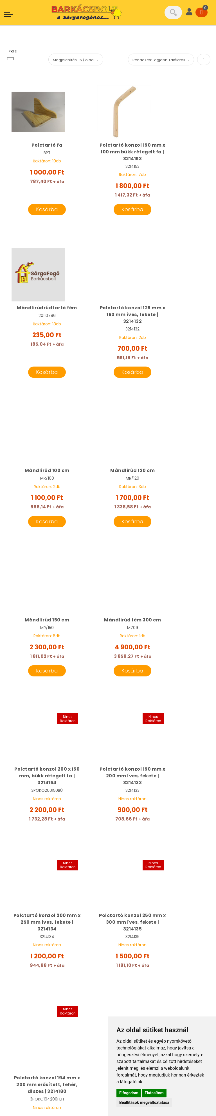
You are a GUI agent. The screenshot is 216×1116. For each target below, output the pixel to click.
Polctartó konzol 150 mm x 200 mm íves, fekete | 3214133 (38, 634)
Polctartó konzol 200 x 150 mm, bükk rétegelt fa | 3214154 (177, 478)
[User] (189, 12)
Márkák (120, 964)
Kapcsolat (124, 1013)
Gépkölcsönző (128, 980)
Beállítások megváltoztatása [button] (144, 1102)
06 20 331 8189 (32, 952)
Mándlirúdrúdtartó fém (177, 148)
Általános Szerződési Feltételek (43, 1054)
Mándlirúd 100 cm (108, 308)
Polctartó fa (38, 145)
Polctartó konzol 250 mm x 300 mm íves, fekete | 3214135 (177, 634)
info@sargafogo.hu (42, 964)
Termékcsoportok (132, 991)
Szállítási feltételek (134, 1002)
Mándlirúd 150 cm (39, 471)
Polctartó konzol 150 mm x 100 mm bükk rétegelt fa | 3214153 (108, 152)
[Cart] (201, 12)
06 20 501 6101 (31, 941)
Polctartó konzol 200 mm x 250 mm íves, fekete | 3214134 (108, 634)
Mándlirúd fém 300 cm (108, 474)
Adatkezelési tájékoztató (37, 1065)
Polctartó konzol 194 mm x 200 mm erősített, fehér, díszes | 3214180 (47, 797)
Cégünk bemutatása (136, 953)
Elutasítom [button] (154, 1093)
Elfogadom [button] (128, 1093)
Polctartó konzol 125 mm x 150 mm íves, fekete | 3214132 (39, 315)
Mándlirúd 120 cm (177, 308)
